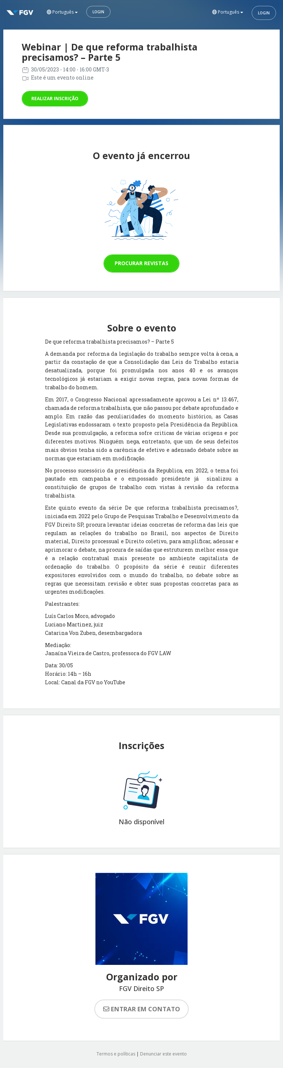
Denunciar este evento (163, 1054)
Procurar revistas (141, 263)
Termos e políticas (116, 1054)
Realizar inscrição (54, 98)
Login (98, 11)
